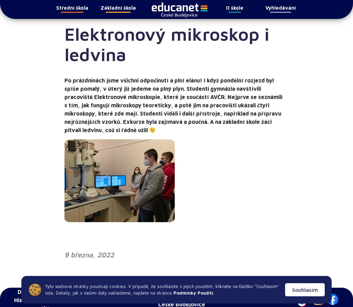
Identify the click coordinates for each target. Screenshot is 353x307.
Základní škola (118, 9)
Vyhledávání (280, 9)
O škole (234, 9)
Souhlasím (305, 290)
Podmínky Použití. (193, 293)
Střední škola (72, 9)
